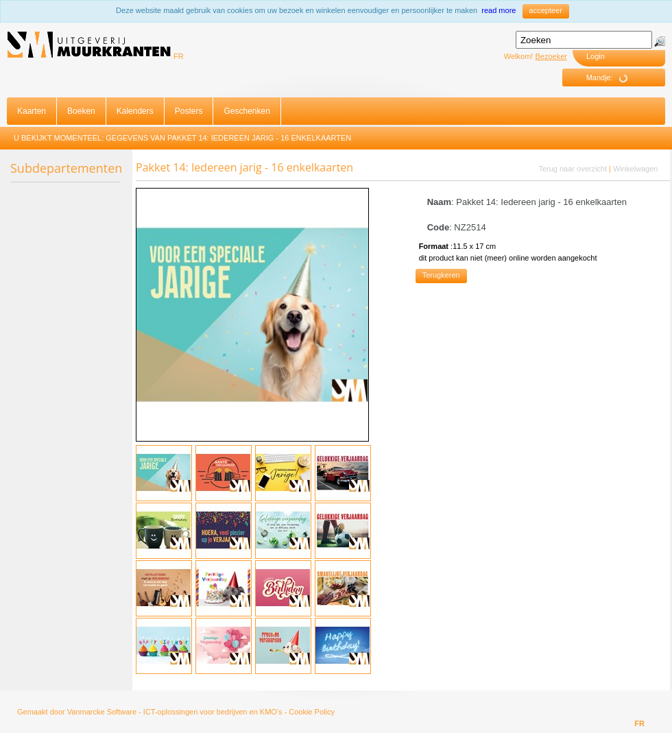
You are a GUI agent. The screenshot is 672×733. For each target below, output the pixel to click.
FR (178, 56)
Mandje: (612, 78)
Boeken (81, 111)
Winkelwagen (635, 169)
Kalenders (135, 111)
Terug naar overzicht (572, 169)
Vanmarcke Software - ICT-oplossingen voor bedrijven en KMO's (175, 712)
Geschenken (246, 111)
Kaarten (31, 111)
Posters (189, 111)
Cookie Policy (312, 712)
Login (595, 56)
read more (498, 10)
